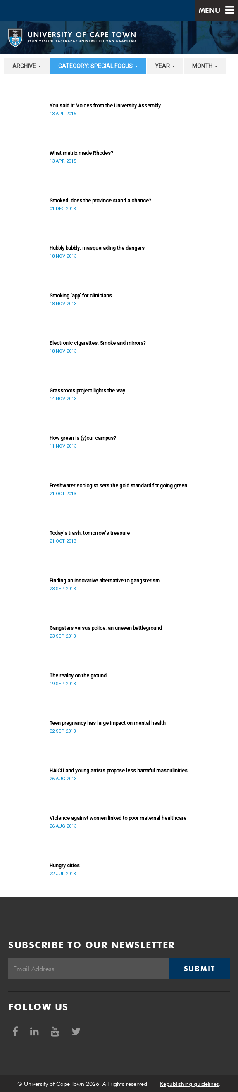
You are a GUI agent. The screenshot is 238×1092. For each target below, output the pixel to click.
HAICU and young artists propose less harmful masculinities (119, 771)
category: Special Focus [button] (98, 66)
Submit (199, 968)
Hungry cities (65, 866)
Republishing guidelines (189, 1083)
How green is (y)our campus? (83, 438)
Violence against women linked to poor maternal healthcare (118, 818)
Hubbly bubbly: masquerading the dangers (97, 248)
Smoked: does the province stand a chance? (100, 201)
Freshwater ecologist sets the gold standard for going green (118, 486)
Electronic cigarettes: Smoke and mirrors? (97, 343)
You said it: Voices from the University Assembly (105, 106)
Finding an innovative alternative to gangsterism (105, 581)
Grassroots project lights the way (87, 391)
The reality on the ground (78, 676)
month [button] (205, 66)
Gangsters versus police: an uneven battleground (106, 628)
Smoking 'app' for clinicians (81, 296)
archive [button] (26, 66)
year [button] (165, 66)
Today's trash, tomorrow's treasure (90, 533)
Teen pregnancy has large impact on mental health (108, 723)
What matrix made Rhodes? (81, 153)
